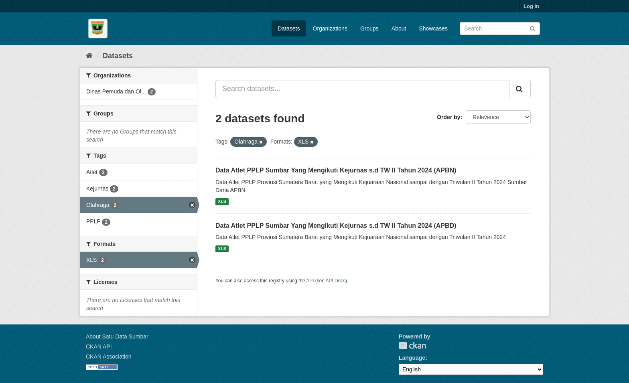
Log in (531, 6)
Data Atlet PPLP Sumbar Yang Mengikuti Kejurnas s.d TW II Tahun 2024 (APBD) (335, 225)
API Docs (336, 281)
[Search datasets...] (362, 89)
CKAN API (99, 346)
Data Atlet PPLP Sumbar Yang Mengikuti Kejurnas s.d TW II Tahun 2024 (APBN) (335, 170)
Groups (369, 28)
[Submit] (532, 27)
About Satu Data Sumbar (117, 336)
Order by (448, 117)
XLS (222, 201)
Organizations (330, 28)
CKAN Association (109, 356)
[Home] (89, 56)
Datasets (289, 28)
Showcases (433, 28)
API (310, 281)
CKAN (412, 345)
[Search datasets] (500, 28)
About (399, 28)
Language (412, 358)
